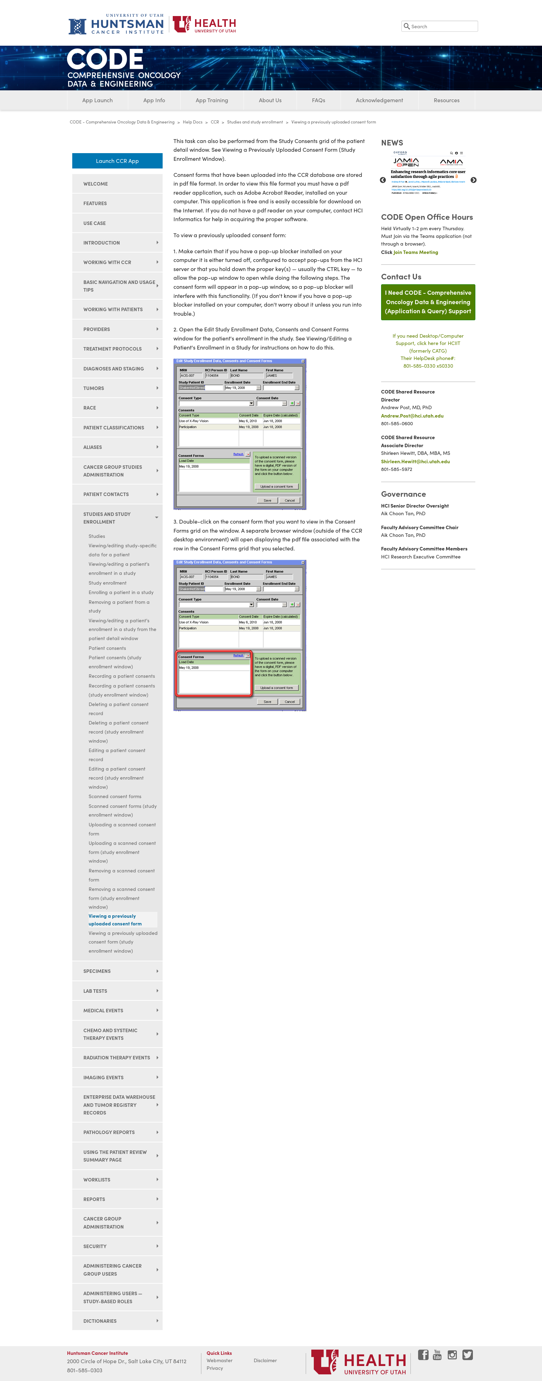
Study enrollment (108, 582)
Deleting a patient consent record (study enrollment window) (119, 731)
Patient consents (107, 648)
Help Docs (192, 122)
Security (94, 1246)
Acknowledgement (379, 100)
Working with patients (113, 309)
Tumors (93, 387)
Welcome (95, 183)
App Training (212, 100)
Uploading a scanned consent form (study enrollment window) (122, 852)
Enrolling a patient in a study (121, 592)
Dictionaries (100, 1320)
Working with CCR (107, 261)
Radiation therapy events (116, 1057)
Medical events (103, 1010)
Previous (382, 180)
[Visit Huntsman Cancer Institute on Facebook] (423, 1357)
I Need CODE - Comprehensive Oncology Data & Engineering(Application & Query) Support (428, 301)
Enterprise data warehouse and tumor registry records (119, 1104)
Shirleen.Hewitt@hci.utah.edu (415, 461)
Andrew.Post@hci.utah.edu (412, 415)
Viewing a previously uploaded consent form (115, 919)
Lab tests (95, 990)
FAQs (318, 100)
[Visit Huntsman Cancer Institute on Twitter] (467, 1357)
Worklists (96, 1179)
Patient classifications (113, 427)
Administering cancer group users (112, 1269)
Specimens (97, 970)
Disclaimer (265, 1360)
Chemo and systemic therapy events (110, 1034)
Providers (96, 328)
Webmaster (219, 1360)
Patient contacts (106, 493)
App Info (154, 100)
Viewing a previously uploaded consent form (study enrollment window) (123, 942)
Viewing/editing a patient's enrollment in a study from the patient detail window (122, 629)
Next (473, 180)
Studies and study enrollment (255, 122)
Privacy (215, 1368)
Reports (94, 1198)
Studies (97, 536)
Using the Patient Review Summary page (115, 1155)
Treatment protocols (112, 348)
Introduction (101, 242)
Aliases (92, 446)
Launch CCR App (117, 160)
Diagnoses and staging (113, 368)
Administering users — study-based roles (112, 1297)
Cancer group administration (103, 1222)
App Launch (97, 100)
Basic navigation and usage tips (119, 285)
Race (89, 407)
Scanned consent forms (115, 796)
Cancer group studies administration (112, 470)
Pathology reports (109, 1131)
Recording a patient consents (122, 676)
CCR (215, 122)
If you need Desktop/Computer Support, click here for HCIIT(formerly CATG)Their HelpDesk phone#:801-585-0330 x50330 (428, 350)
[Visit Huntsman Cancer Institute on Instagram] (453, 1357)
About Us (270, 100)
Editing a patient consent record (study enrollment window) (117, 777)
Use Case (94, 222)
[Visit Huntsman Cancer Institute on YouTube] (438, 1357)
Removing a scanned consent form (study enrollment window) (122, 898)
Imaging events (103, 1077)
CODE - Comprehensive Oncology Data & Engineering (122, 122)
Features (95, 203)
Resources (447, 100)
